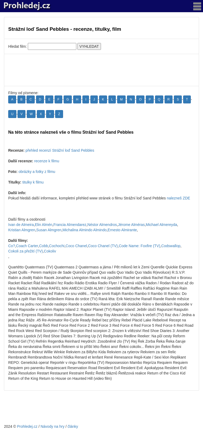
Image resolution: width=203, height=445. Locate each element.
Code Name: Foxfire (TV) (139, 246)
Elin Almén (43, 224)
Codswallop (170, 246)
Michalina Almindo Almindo (85, 230)
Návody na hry (52, 426)
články (73, 426)
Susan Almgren (48, 230)
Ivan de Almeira (21, 224)
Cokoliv (50, 251)
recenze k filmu (46, 161)
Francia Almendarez (69, 224)
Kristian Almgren (21, 230)
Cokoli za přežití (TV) (25, 251)
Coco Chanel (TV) (103, 246)
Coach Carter (27, 246)
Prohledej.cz (27, 426)
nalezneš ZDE (178, 198)
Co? (11, 246)
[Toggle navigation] (195, 4)
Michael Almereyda (161, 224)
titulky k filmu (32, 182)
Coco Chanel (76, 246)
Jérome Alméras (131, 224)
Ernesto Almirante (122, 230)
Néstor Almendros (102, 224)
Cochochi (56, 246)
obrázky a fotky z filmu (37, 171)
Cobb (43, 246)
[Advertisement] (101, 70)
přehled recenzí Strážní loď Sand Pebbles (59, 150)
